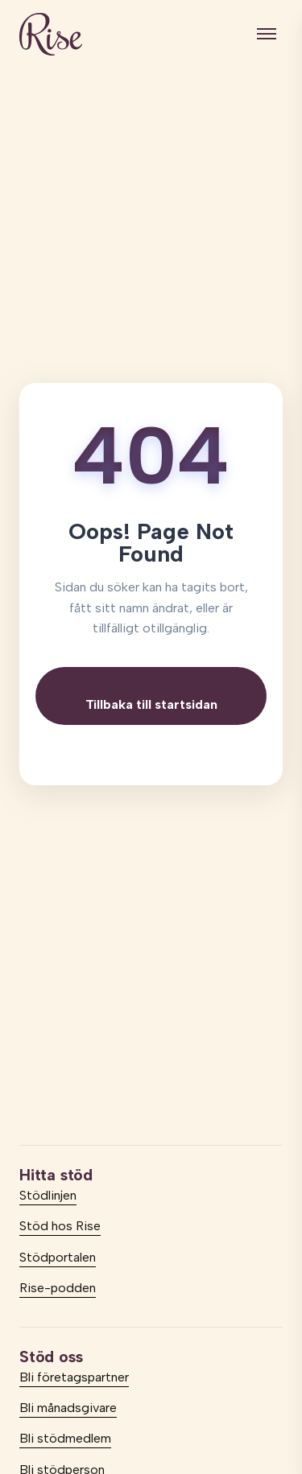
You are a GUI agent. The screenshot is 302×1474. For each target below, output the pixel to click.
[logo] (50, 34)
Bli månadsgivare (68, 1407)
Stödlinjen (48, 1195)
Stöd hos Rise (60, 1225)
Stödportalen (57, 1257)
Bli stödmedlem (65, 1438)
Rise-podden (57, 1287)
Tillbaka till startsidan (151, 704)
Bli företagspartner (74, 1377)
